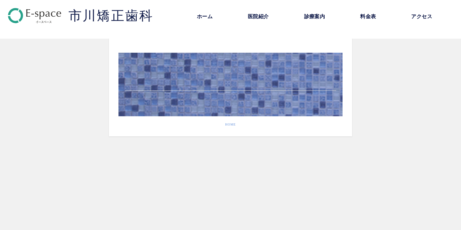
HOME (230, 124)
